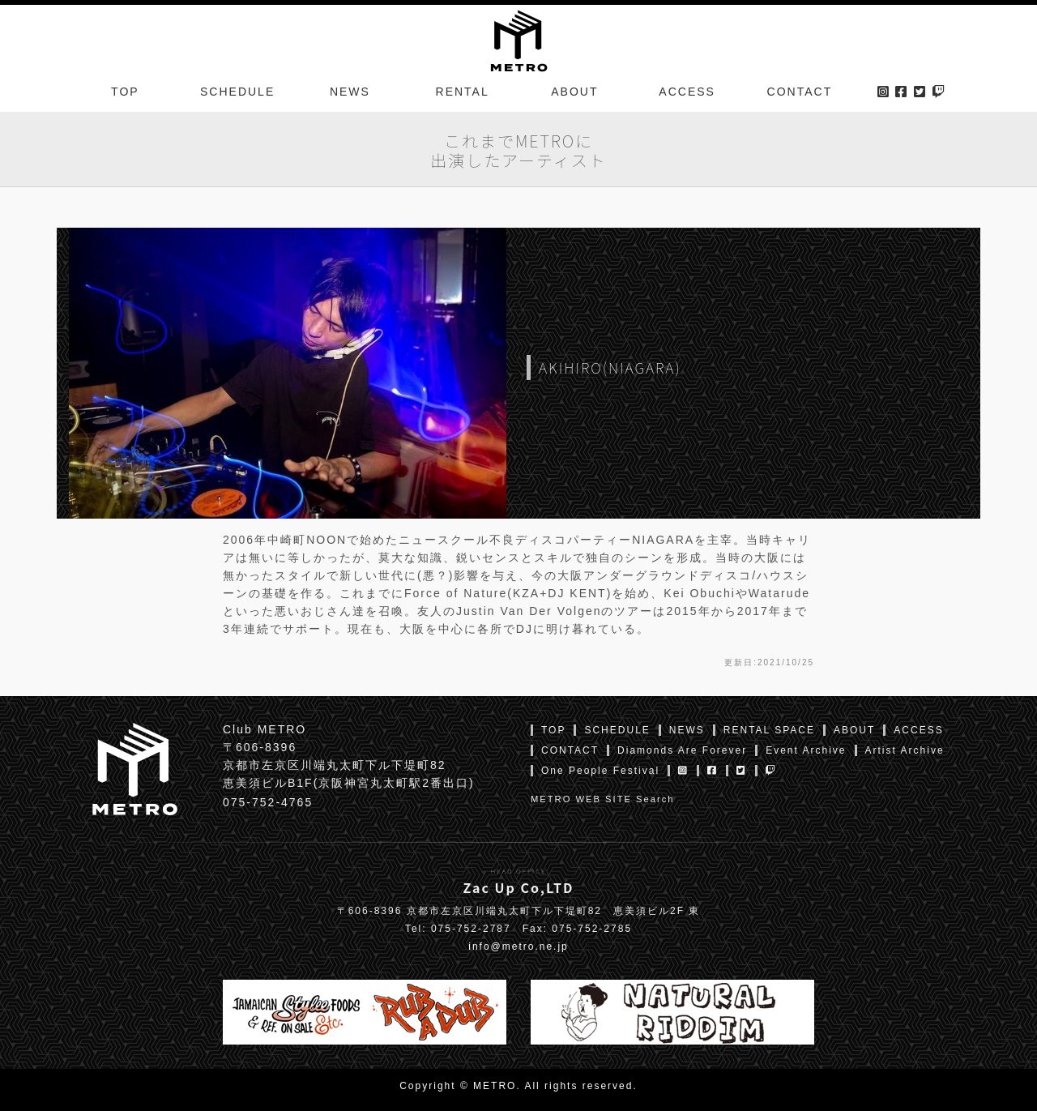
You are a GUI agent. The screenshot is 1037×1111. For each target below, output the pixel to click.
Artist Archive (905, 750)
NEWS (350, 92)
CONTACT (800, 92)
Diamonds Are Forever (682, 750)
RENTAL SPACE (769, 730)
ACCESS (687, 92)
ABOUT (574, 92)
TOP (125, 92)
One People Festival (600, 770)
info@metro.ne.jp (518, 946)
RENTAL (462, 92)
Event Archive (806, 750)
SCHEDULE (237, 92)
